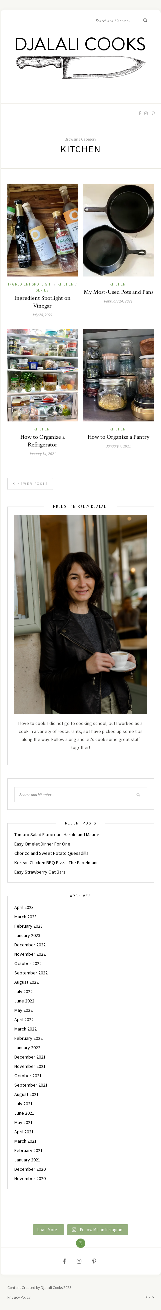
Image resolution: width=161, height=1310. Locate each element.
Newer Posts (30, 484)
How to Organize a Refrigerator (42, 440)
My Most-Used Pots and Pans (118, 292)
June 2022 (24, 1001)
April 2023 (24, 907)
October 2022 (28, 963)
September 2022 (31, 973)
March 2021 (25, 1141)
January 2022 (27, 1048)
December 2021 (30, 1057)
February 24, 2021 (118, 301)
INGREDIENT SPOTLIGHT (30, 284)
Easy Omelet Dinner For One (42, 844)
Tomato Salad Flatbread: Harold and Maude (56, 834)
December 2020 (30, 1169)
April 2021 (24, 1132)
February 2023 (28, 926)
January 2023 (27, 935)
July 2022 (23, 991)
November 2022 (30, 954)
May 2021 (23, 1122)
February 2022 (28, 1038)
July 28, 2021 (42, 314)
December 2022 (30, 945)
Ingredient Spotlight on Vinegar (42, 302)
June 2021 (24, 1113)
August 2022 (26, 982)
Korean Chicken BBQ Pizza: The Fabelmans (56, 863)
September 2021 (31, 1085)
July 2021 (23, 1104)
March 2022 (25, 1029)
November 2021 (30, 1066)
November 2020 (30, 1178)
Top (149, 1297)
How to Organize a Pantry (118, 437)
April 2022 (24, 1019)
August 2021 (26, 1094)
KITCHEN (66, 284)
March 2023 (25, 917)
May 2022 (23, 1010)
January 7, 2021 (118, 445)
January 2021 (27, 1160)
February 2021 (28, 1150)
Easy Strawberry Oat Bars (40, 872)
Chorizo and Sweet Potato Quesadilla (51, 853)
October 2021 (28, 1076)
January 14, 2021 (42, 453)
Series (42, 290)
